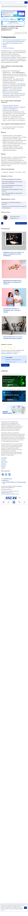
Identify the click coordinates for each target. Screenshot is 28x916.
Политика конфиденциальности (10, 491)
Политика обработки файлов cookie (10, 494)
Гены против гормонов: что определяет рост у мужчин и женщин (11, 310)
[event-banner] (14, 410)
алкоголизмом (22, 85)
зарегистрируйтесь (6, 353)
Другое (21, 6)
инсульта (14, 120)
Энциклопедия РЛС (6, 6)
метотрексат (6, 93)
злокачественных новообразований (10, 106)
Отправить (5, 365)
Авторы (3, 468)
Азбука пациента (16, 6)
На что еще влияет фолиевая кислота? (13, 41)
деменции (16, 107)
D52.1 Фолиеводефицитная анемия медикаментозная (12, 186)
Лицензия (3, 464)
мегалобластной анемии (9, 59)
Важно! (5, 45)
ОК (25, 907)
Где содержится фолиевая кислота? (13, 43)
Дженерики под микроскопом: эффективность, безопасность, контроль (12, 282)
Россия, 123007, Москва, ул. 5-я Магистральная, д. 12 (14, 482)
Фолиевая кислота (6, 51)
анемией (9, 79)
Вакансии (3, 466)
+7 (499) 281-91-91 (7, 478)
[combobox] (12, 2)
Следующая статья (21, 223)
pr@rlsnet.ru (6, 480)
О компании (4, 458)
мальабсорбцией (7, 87)
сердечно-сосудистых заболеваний (14, 108)
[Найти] (26, 2)
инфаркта (22, 120)
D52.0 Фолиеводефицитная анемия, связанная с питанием (12, 182)
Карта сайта (4, 462)
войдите (9, 352)
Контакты (3, 460)
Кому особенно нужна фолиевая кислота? (14, 40)
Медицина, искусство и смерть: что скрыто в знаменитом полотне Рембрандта (13, 254)
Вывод (4, 46)
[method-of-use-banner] (13, 14)
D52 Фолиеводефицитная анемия (11, 179)
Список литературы (8, 48)
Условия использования (7, 491)
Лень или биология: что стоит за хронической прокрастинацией (12, 337)
